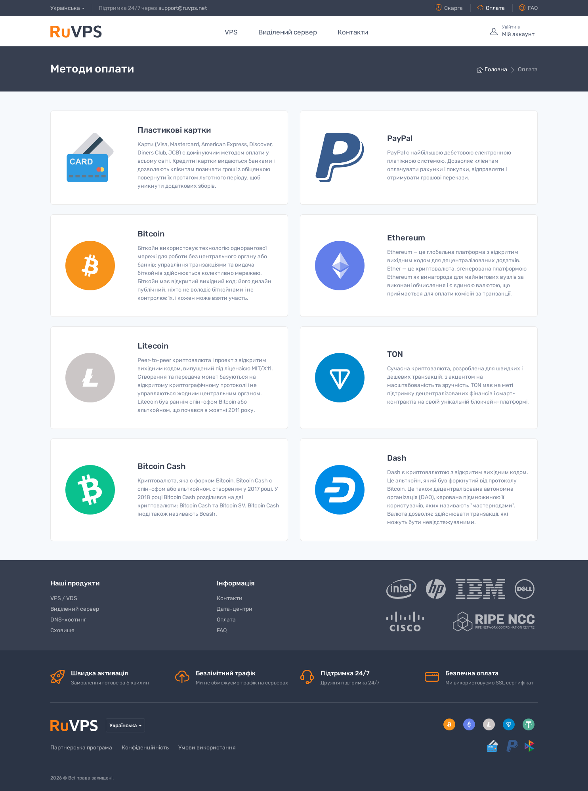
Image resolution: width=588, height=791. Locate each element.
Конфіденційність (145, 747)
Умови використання (207, 747)
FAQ (528, 7)
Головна (492, 69)
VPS (231, 32)
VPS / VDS (63, 598)
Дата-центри (234, 609)
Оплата (491, 7)
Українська (65, 8)
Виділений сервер (287, 32)
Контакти (353, 32)
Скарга (449, 7)
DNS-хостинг (68, 619)
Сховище (62, 630)
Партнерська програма (81, 747)
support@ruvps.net (182, 8)
